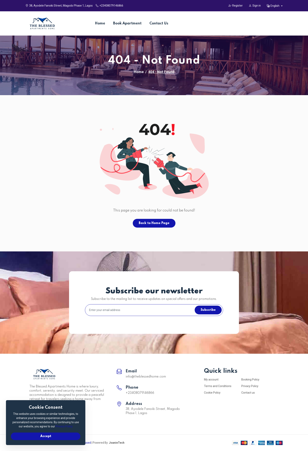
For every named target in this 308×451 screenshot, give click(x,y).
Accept (45, 436)
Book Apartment (127, 23)
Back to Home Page (154, 223)
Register (235, 5)
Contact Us (158, 23)
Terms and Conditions (217, 386)
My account (211, 379)
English (273, 5)
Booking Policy (250, 379)
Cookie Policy (212, 392)
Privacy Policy (249, 386)
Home (100, 23)
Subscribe (208, 310)
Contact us (248, 392)
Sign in (255, 5)
